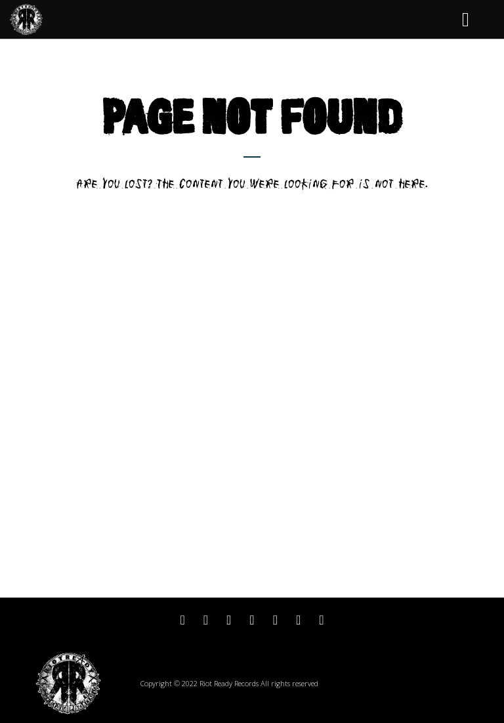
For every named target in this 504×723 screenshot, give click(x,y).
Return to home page (252, 207)
